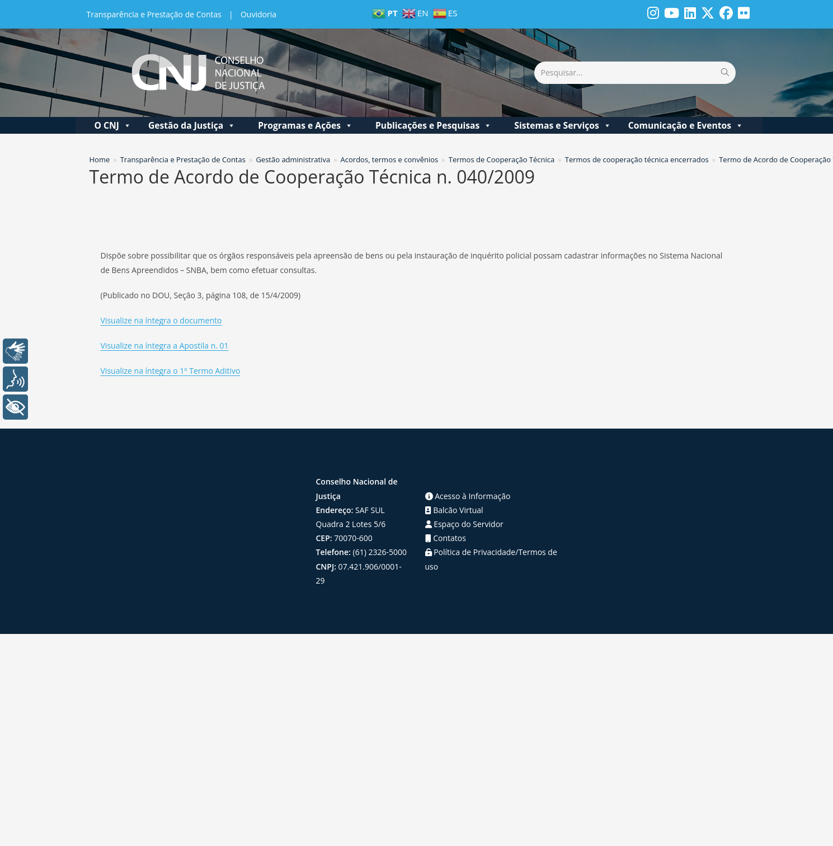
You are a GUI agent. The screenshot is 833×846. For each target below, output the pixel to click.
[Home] (100, 159)
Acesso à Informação (468, 496)
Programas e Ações (305, 125)
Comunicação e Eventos (685, 125)
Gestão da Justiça (192, 125)
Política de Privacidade (470, 552)
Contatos (445, 538)
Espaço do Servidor (464, 524)
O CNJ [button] (112, 125)
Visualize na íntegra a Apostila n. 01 (165, 345)
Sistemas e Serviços (562, 125)
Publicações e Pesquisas (433, 125)
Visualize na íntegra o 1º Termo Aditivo (171, 370)
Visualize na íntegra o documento (161, 320)
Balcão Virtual (454, 510)
